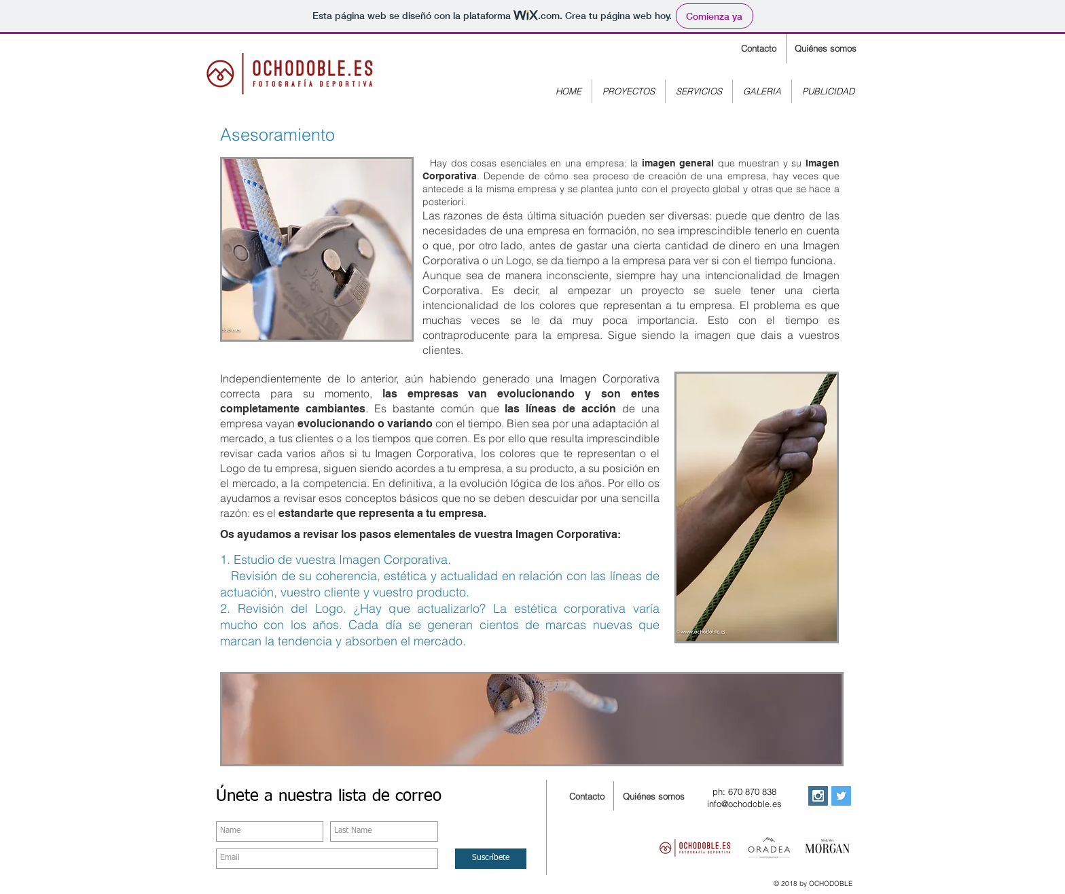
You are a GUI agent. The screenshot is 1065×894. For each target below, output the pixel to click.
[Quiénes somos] (825, 48)
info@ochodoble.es (744, 803)
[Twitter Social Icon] (841, 796)
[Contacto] (758, 48)
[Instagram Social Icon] (818, 796)
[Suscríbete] (490, 858)
